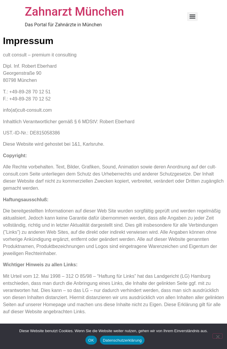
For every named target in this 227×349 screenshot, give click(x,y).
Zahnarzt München (74, 12)
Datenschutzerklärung (122, 340)
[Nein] (218, 336)
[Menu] (192, 16)
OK (91, 340)
